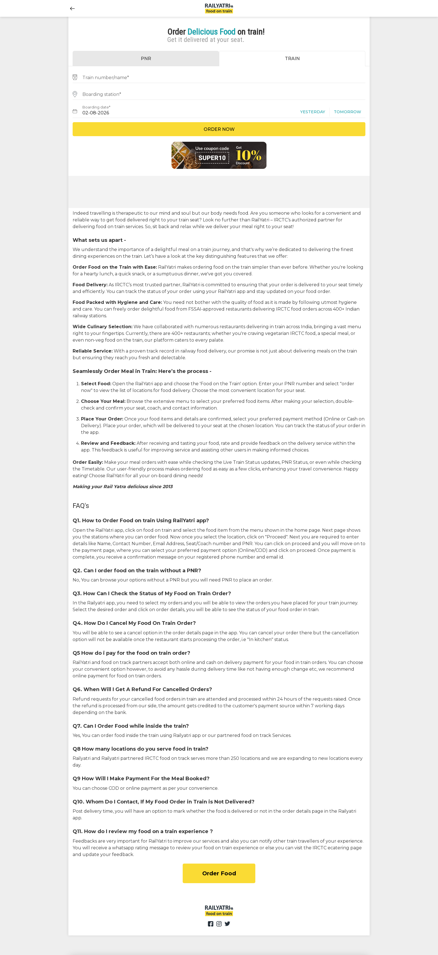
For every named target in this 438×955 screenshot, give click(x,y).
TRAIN (292, 58)
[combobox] (219, 76)
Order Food (219, 873)
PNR (146, 58)
